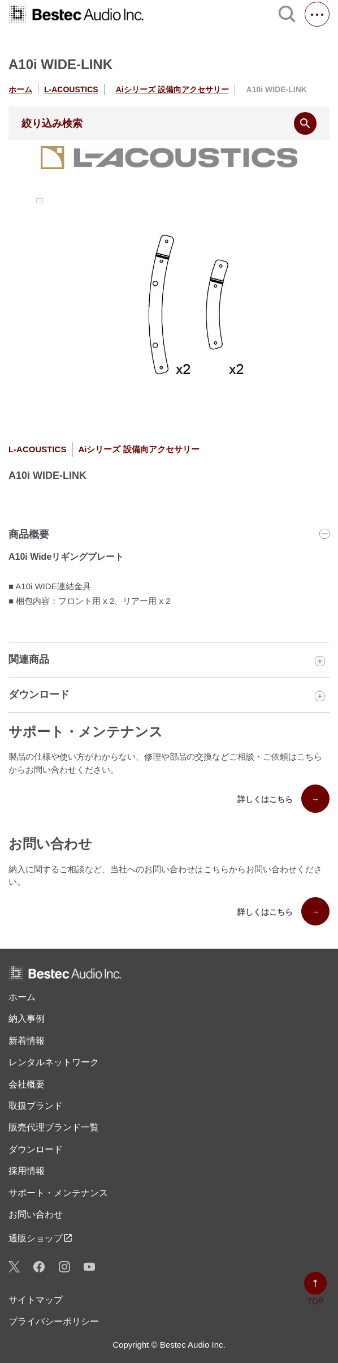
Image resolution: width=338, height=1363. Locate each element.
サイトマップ (35, 1300)
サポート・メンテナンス (58, 1193)
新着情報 (26, 1040)
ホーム (20, 89)
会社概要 (26, 1084)
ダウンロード (35, 1149)
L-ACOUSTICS (71, 89)
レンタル (53, 1062)
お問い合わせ (35, 1214)
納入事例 (26, 1018)
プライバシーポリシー (53, 1321)
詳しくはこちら (283, 799)
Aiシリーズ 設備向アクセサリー (172, 89)
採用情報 (26, 1171)
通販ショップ (40, 1238)
